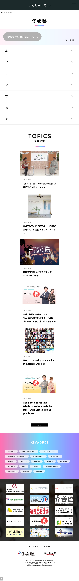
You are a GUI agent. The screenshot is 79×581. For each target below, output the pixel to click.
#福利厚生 (26, 471)
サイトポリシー (33, 546)
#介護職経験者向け (38, 456)
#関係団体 (11, 461)
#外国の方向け (55, 456)
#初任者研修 (11, 466)
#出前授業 (50, 461)
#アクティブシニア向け (48, 451)
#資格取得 (35, 466)
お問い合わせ (46, 546)
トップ (3, 12)
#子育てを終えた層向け (28, 451)
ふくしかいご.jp (40, 5)
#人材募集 (39, 471)
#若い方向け (11, 451)
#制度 (23, 466)
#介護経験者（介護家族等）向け (17, 456)
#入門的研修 (63, 461)
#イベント (24, 461)
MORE (39, 425)
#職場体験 (37, 461)
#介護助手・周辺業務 (52, 466)
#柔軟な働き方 (12, 471)
